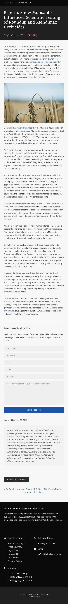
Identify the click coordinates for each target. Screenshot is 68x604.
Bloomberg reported (44, 49)
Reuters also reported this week (43, 62)
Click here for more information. (21, 461)
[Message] (34, 393)
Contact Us (13, 554)
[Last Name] (34, 355)
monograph (54, 137)
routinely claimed (24, 128)
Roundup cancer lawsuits (15, 77)
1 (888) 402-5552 (31, 337)
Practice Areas (15, 547)
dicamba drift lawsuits (38, 77)
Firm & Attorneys (16, 543)
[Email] (34, 362)
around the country (40, 71)
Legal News (13, 550)
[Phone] (34, 369)
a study (61, 156)
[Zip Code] (34, 376)
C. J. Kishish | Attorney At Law (17, 3)
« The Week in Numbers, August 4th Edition (23, 489)
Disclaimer (12, 557)
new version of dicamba (14, 263)
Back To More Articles (16, 480)
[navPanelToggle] (63, 3)
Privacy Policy (14, 561)
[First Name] (34, 348)
